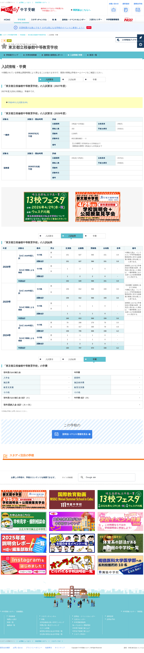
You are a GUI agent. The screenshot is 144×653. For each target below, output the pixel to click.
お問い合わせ (18, 648)
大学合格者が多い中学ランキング (52, 622)
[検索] (106, 477)
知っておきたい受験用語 (81, 625)
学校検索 (22, 35)
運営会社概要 (5, 648)
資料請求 (110, 616)
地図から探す (12, 619)
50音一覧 (10, 622)
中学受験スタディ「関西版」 (133, 612)
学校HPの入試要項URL (18, 102)
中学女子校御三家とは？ (81, 631)
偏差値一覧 (11, 625)
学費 (95, 79)
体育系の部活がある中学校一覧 (51, 631)
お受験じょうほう (25, 2)
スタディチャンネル (48, 616)
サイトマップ (60, 648)
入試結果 (72, 79)
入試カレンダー (79, 619)
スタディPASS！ (80, 634)
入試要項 (49, 236)
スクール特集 (44, 628)
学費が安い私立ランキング (49, 625)
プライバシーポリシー (34, 648)
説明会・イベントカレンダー (84, 616)
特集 (43, 619)
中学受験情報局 (79, 622)
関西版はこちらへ (81, 10)
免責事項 (48, 648)
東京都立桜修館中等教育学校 (37, 35)
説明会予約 (111, 619)
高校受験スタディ (41, 2)
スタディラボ (55, 641)
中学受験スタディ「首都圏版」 (13, 612)
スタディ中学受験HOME (9, 35)
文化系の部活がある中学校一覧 (51, 634)
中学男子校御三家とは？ (81, 628)
